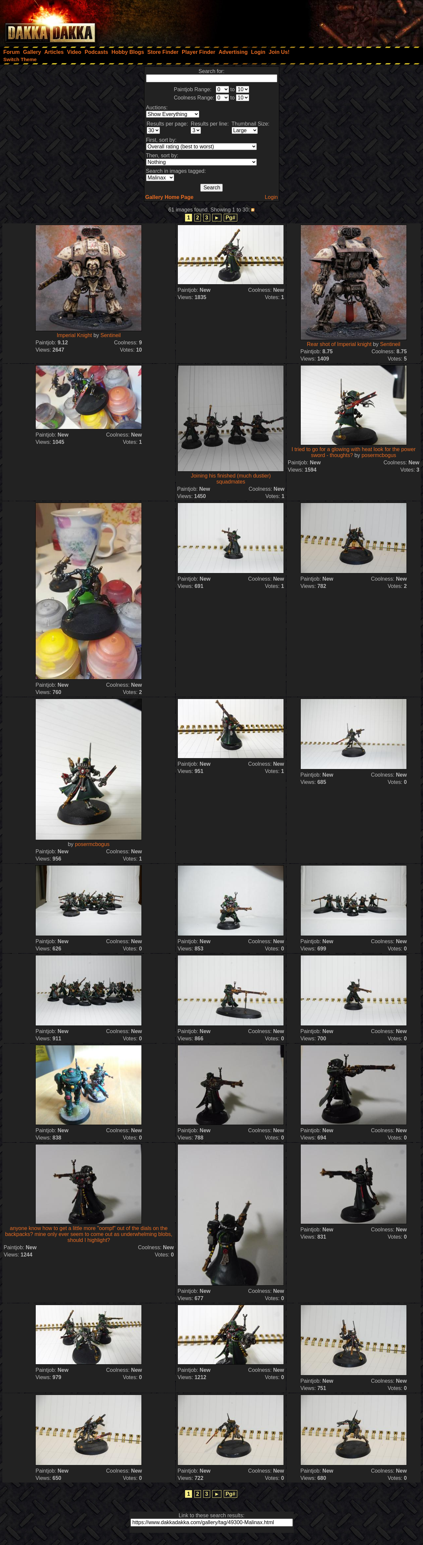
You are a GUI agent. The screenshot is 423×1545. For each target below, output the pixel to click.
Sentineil (110, 335)
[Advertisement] (334, 21)
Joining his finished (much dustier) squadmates (231, 478)
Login (271, 197)
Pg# (230, 217)
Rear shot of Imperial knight (339, 344)
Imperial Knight (74, 335)
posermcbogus (379, 455)
